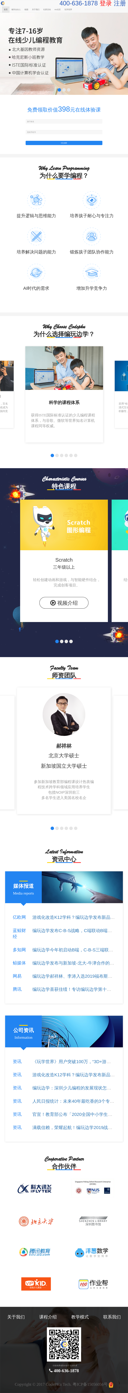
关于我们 (36, 9)
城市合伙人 (16, 9)
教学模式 (80, 1316)
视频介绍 (64, 603)
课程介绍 (48, 1316)
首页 (6, 9)
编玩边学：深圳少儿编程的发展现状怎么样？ (76, 1087)
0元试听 (64, 143)
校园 (26, 9)
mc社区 (57, 9)
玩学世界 (68, 9)
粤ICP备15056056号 (91, 1384)
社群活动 (47, 9)
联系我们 (112, 1316)
